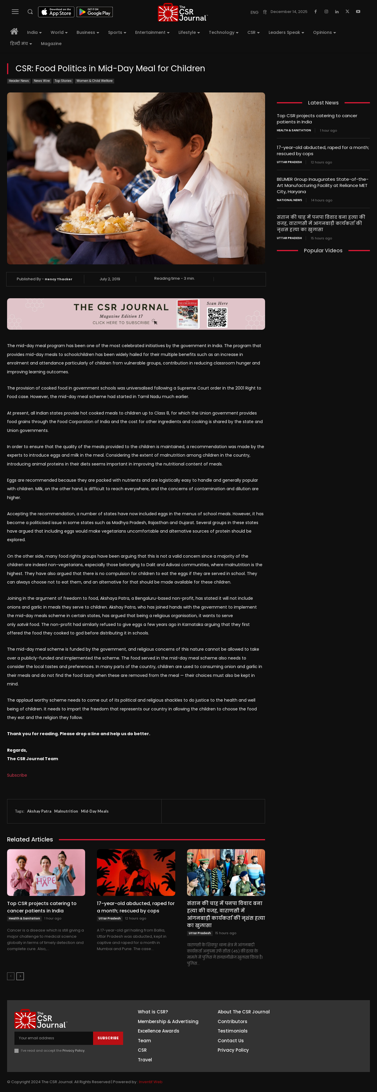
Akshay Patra (39, 811)
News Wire (42, 81)
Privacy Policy (73, 1050)
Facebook (320, 1014)
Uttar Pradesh (110, 918)
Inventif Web (151, 1082)
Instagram (321, 1025)
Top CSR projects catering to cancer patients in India (42, 907)
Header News (19, 81)
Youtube (319, 1057)
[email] (53, 1038)
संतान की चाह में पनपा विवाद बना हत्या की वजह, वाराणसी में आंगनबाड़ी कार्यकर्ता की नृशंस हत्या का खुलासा (226, 914)
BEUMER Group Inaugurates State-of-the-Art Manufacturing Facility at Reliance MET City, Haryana (322, 185)
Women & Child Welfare (94, 81)
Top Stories (63, 81)
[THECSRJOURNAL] (183, 12)
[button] (30, 11)
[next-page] (20, 976)
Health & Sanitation (24, 918)
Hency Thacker (58, 279)
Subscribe (17, 775)
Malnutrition (66, 811)
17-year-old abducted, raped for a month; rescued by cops (136, 907)
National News (289, 200)
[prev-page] (10, 976)
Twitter (318, 1047)
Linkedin (318, 1036)
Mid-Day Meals (95, 811)
